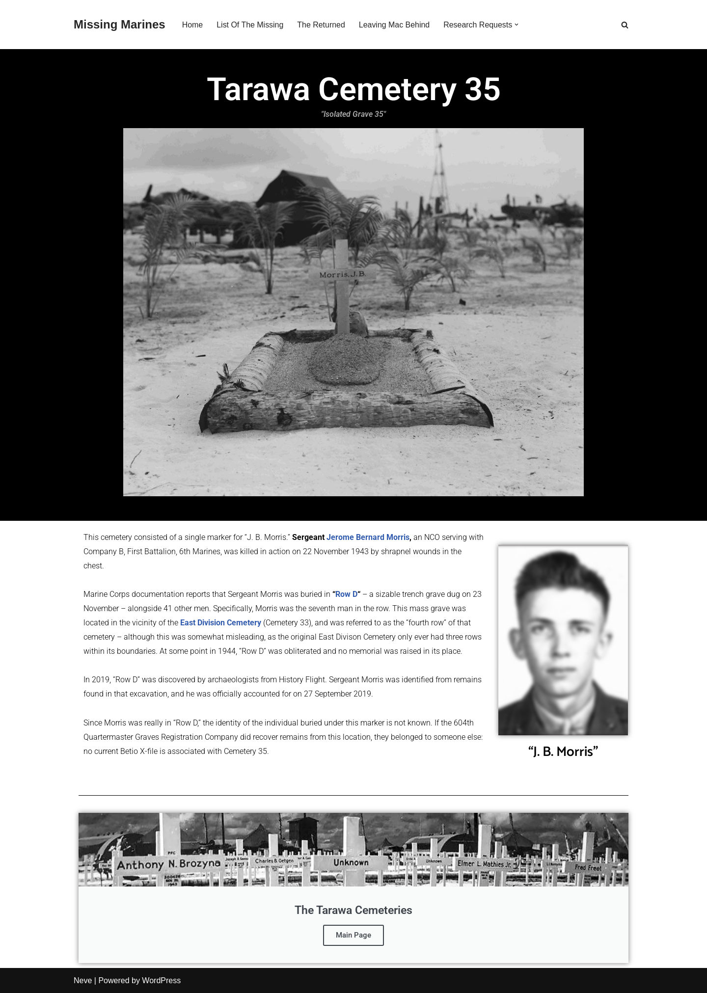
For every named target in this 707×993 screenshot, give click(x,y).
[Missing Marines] (119, 25)
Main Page (353, 935)
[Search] (624, 24)
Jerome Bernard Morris (367, 537)
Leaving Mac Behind (395, 25)
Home (192, 25)
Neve (83, 980)
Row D (346, 594)
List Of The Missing (250, 25)
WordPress (161, 980)
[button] (517, 25)
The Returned (322, 25)
